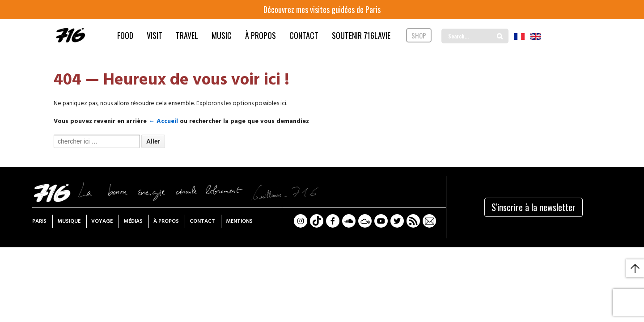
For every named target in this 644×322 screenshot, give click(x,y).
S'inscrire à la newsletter (533, 207)
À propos (166, 221)
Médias (133, 221)
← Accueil (163, 121)
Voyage (102, 221)
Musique (68, 221)
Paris (39, 221)
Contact (202, 221)
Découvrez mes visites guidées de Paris (322, 9)
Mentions (239, 221)
